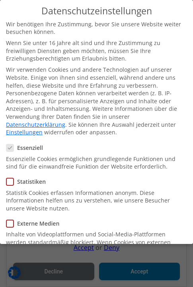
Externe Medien (35, 221)
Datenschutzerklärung (35, 122)
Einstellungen (24, 130)
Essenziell (27, 145)
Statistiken (28, 179)
